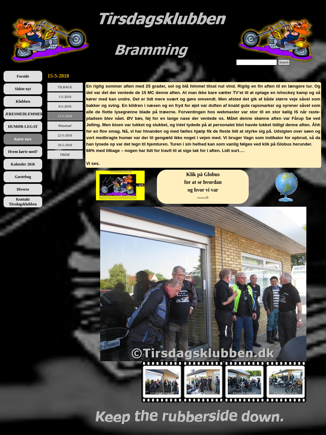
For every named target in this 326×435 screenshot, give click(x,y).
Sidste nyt (23, 89)
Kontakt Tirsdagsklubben (23, 201)
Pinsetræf (64, 126)
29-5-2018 (65, 145)
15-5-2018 (65, 116)
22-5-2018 (65, 135)
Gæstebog (23, 177)
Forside (23, 76)
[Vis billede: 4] (285, 381)
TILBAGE (65, 87)
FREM (65, 154)
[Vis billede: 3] (244, 381)
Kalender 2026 (23, 164)
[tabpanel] (203, 125)
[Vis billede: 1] (162, 381)
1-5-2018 (65, 97)
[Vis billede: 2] (203, 381)
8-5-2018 (65, 106)
